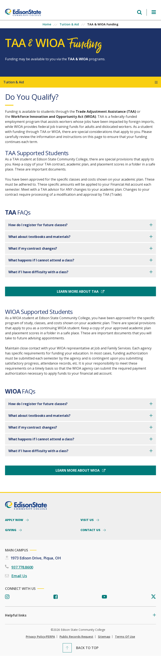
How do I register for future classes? (38, 225)
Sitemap (104, 636)
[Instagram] (7, 597)
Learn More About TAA (78, 291)
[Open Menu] (154, 12)
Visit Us (87, 519)
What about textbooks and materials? (39, 236)
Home (47, 24)
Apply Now (14, 519)
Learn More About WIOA (78, 470)
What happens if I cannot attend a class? (41, 260)
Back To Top (87, 648)
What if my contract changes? (32, 248)
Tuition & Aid (69, 24)
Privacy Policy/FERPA (40, 636)
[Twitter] (153, 597)
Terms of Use (125, 636)
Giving (11, 529)
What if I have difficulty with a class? (38, 272)
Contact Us (90, 529)
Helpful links (15, 615)
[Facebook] (55, 597)
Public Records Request (76, 636)
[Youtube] (104, 597)
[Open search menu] (139, 12)
